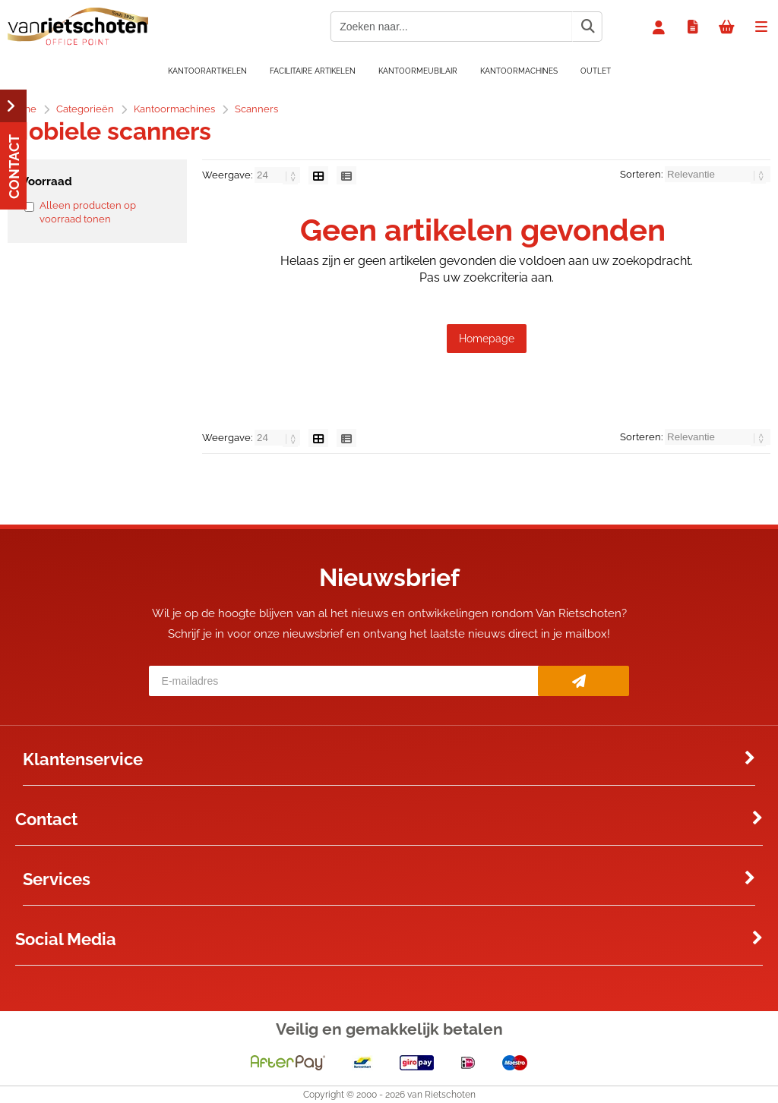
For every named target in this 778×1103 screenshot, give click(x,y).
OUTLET (595, 71)
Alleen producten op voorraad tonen (88, 212)
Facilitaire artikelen (313, 71)
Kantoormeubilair (417, 71)
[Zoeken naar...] (587, 26)
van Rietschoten (441, 1094)
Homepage (486, 338)
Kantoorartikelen (207, 71)
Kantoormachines (519, 71)
